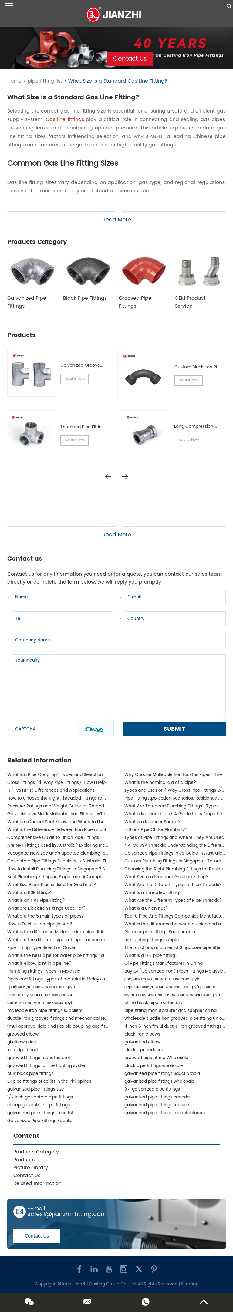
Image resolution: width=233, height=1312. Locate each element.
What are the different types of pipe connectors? (58, 939)
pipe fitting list (45, 81)
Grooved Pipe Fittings (135, 302)
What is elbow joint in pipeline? (39, 963)
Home (14, 81)
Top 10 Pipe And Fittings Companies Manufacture (175, 916)
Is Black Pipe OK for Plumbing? (155, 829)
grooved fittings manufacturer (38, 1057)
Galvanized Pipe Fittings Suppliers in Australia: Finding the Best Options (80, 861)
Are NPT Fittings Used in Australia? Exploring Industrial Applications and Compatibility (95, 845)
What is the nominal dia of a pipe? (160, 782)
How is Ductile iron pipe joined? (39, 924)
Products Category (36, 1152)
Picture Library (30, 1168)
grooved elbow (23, 1034)
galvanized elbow (142, 1042)
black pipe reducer (143, 1049)
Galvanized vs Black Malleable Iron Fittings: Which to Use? (67, 813)
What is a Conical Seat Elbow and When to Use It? (59, 821)
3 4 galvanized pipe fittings (152, 1089)
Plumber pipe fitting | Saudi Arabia (159, 931)
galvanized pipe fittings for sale (156, 1104)
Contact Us (130, 59)
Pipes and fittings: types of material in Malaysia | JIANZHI (65, 979)
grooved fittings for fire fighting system (47, 1065)
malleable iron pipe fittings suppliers (44, 1010)
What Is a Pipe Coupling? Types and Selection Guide (61, 774)
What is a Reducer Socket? (152, 821)
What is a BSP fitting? (29, 892)
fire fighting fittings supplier (152, 939)
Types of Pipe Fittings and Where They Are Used (174, 837)
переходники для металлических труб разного (169, 986)
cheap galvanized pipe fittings (38, 1104)
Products (24, 1160)
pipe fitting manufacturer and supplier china (170, 1010)
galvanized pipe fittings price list (40, 1112)
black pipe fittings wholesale (153, 1065)
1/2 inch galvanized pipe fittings (40, 1097)
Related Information (37, 1183)
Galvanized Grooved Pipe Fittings (94, 365)
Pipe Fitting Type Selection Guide (41, 947)
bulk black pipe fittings (30, 1073)
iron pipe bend (22, 1049)
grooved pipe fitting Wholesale (156, 1057)
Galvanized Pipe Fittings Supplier (40, 1120)
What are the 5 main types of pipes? (45, 916)
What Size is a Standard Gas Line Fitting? (117, 81)
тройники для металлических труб (41, 986)
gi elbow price (21, 1042)
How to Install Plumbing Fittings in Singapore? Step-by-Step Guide (76, 868)
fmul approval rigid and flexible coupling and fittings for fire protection (80, 1026)
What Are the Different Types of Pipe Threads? (173, 884)
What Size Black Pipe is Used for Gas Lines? (51, 884)
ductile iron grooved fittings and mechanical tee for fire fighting (73, 1018)
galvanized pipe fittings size (35, 1089)
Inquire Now (74, 378)
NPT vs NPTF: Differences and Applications (51, 790)
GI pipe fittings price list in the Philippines (49, 1081)
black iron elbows (142, 1034)
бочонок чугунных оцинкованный (39, 994)
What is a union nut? (146, 908)
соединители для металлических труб (161, 979)
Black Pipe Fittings (85, 298)
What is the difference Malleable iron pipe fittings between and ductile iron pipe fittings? (99, 931)
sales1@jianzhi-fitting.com (67, 1214)
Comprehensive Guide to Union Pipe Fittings (53, 837)
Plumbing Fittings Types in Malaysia (43, 971)
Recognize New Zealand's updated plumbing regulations (66, 853)
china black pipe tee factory (153, 1002)
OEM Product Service (190, 302)
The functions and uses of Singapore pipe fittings (175, 947)
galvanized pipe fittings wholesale (159, 1081)
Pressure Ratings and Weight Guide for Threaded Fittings (66, 806)
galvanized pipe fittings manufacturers (164, 1112)
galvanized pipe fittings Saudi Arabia (162, 1073)
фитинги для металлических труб (40, 1002)
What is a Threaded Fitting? (153, 892)
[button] (125, 476)
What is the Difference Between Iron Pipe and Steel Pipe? (67, 829)
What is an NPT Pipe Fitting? (36, 900)
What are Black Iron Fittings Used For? (46, 908)
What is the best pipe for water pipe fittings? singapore (64, 955)
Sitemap (189, 1284)
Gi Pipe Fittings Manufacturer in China (163, 963)
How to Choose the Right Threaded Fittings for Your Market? (70, 798)
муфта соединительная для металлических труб (172, 994)
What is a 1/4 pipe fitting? (151, 955)
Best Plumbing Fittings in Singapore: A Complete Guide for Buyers (75, 876)
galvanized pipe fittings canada (157, 1097)
